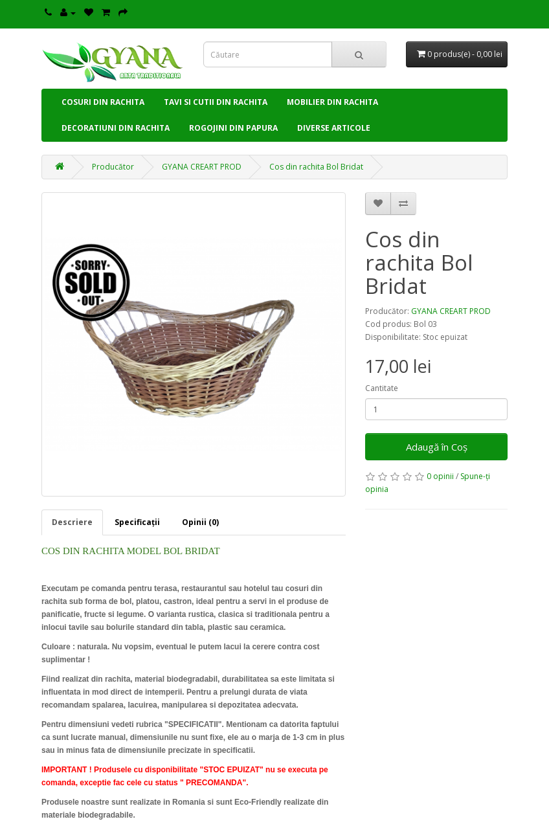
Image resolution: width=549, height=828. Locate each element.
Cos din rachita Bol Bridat (316, 166)
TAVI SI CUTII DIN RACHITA (215, 101)
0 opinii (440, 476)
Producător (113, 166)
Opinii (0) (200, 522)
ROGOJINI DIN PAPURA (233, 127)
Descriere (72, 522)
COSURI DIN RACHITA (103, 101)
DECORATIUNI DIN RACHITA (116, 127)
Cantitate (381, 388)
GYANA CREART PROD (201, 166)
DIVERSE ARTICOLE (333, 127)
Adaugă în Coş (436, 446)
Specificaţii (137, 522)
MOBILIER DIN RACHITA (332, 101)
